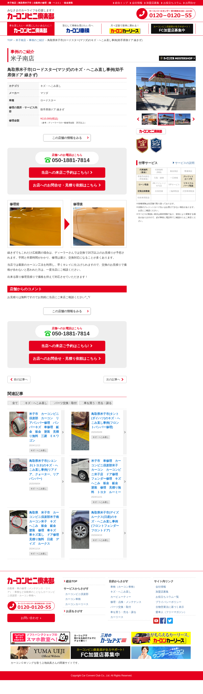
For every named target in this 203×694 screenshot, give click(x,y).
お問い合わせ (31, 618)
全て (15, 403)
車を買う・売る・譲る (98, 403)
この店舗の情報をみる (67, 137)
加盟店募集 (152, 2)
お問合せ (190, 2)
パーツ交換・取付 (66, 403)
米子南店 (21, 40)
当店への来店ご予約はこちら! (67, 173)
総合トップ (121, 2)
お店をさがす (74, 611)
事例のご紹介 (36, 40)
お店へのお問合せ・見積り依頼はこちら (67, 185)
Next (194, 119)
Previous (138, 119)
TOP (10, 40)
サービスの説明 (184, 162)
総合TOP (71, 581)
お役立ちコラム (172, 2)
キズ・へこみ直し (36, 403)
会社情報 (137, 2)
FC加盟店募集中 (172, 28)
